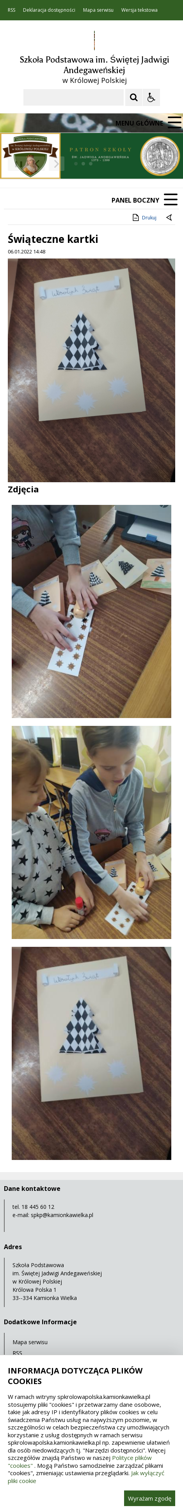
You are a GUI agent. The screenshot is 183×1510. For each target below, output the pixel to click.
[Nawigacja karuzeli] (46, 163)
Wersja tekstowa (139, 10)
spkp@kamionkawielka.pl (62, 1215)
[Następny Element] (56, 163)
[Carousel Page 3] (90, 163)
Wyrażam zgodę (149, 1498)
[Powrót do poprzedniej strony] (169, 218)
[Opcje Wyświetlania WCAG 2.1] (151, 97)
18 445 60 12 (37, 1206)
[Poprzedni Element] (37, 163)
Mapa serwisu (98, 10)
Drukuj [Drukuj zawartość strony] (143, 217)
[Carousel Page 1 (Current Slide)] (76, 163)
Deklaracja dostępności (49, 10)
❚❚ (16, 163)
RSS (11, 10)
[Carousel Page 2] (83, 163)
